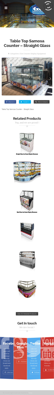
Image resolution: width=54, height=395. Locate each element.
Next (49, 78)
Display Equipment (38, 54)
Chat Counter (24, 54)
